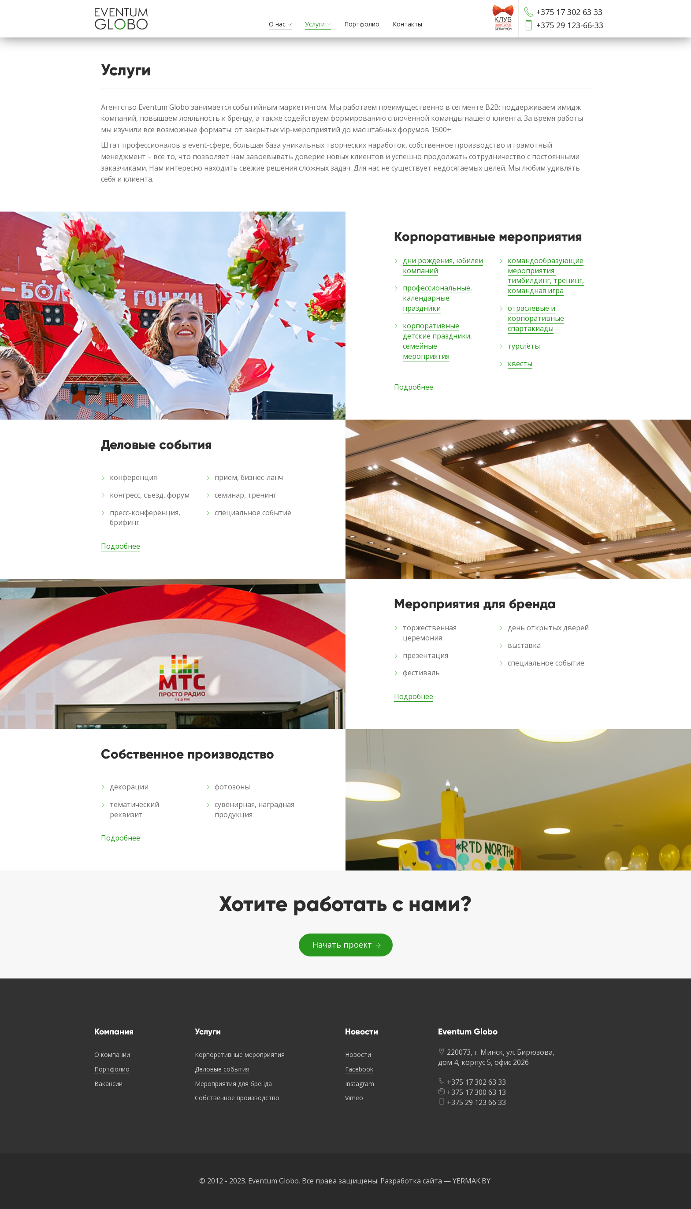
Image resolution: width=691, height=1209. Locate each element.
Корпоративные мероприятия (240, 1054)
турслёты (524, 346)
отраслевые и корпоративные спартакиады (536, 318)
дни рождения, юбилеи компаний (443, 265)
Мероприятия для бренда (233, 1083)
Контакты (407, 24)
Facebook (359, 1069)
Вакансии (108, 1083)
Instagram (359, 1083)
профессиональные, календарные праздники (437, 298)
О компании (112, 1054)
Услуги (315, 24)
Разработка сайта (411, 1181)
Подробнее (413, 387)
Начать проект (345, 944)
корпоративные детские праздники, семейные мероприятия (437, 341)
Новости (358, 1054)
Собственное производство (237, 1098)
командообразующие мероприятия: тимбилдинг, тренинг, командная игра (546, 276)
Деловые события (222, 1069)
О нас (277, 24)
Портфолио (361, 24)
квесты (520, 363)
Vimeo (354, 1098)
